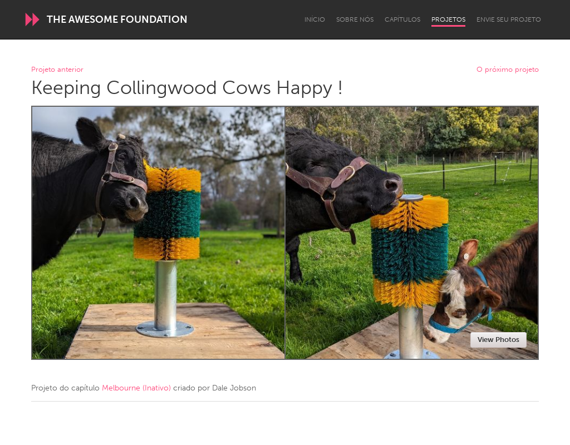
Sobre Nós (355, 19)
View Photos (498, 339)
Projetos (448, 19)
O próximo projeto (507, 69)
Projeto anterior (57, 69)
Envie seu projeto (508, 19)
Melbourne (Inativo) (136, 388)
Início (314, 19)
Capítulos (402, 19)
